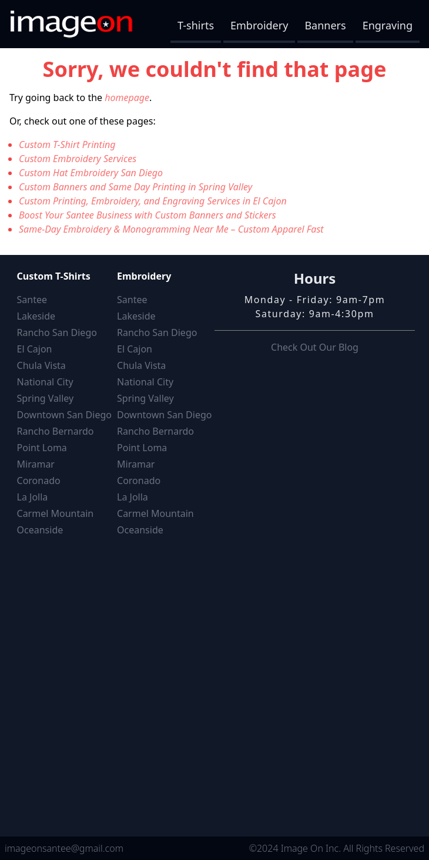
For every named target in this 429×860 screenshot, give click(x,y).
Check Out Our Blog (314, 347)
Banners (325, 25)
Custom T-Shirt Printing (67, 144)
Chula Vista (41, 365)
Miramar (36, 464)
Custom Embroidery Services (77, 158)
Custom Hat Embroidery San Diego (91, 172)
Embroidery (259, 25)
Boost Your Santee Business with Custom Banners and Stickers (147, 215)
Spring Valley (45, 398)
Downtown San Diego (64, 414)
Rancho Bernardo (55, 431)
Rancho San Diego (57, 332)
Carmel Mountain (55, 513)
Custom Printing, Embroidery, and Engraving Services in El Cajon (153, 200)
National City (45, 381)
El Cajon (34, 348)
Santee (32, 299)
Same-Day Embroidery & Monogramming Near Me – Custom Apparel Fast (171, 229)
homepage (127, 97)
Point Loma (42, 447)
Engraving (388, 25)
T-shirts (195, 25)
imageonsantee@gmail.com (64, 848)
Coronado (39, 480)
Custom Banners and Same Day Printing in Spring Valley (135, 186)
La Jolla (32, 497)
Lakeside (36, 316)
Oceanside (40, 529)
